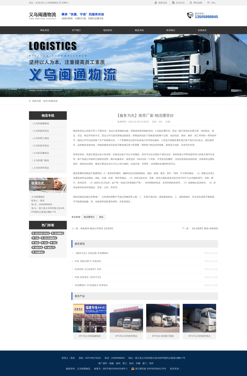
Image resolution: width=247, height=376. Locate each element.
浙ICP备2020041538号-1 (115, 368)
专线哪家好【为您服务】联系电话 (146, 285)
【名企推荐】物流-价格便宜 (204, 228)
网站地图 (197, 2)
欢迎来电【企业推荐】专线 (146, 269)
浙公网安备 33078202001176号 (150, 368)
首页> (46, 101)
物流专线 (139, 30)
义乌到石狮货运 (40, 153)
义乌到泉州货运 (40, 145)
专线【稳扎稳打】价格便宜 (146, 261)
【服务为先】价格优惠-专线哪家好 (146, 253)
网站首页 (44, 30)
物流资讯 (107, 30)
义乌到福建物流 (40, 123)
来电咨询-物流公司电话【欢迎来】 (97, 228)
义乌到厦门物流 (40, 160)
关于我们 (76, 30)
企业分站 (180, 2)
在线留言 (202, 30)
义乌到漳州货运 (40, 167)
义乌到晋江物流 (40, 138)
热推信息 (162, 2)
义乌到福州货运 (40, 131)
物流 (101, 217)
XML (213, 2)
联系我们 (170, 30)
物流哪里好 (89, 217)
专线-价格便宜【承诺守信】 (146, 277)
